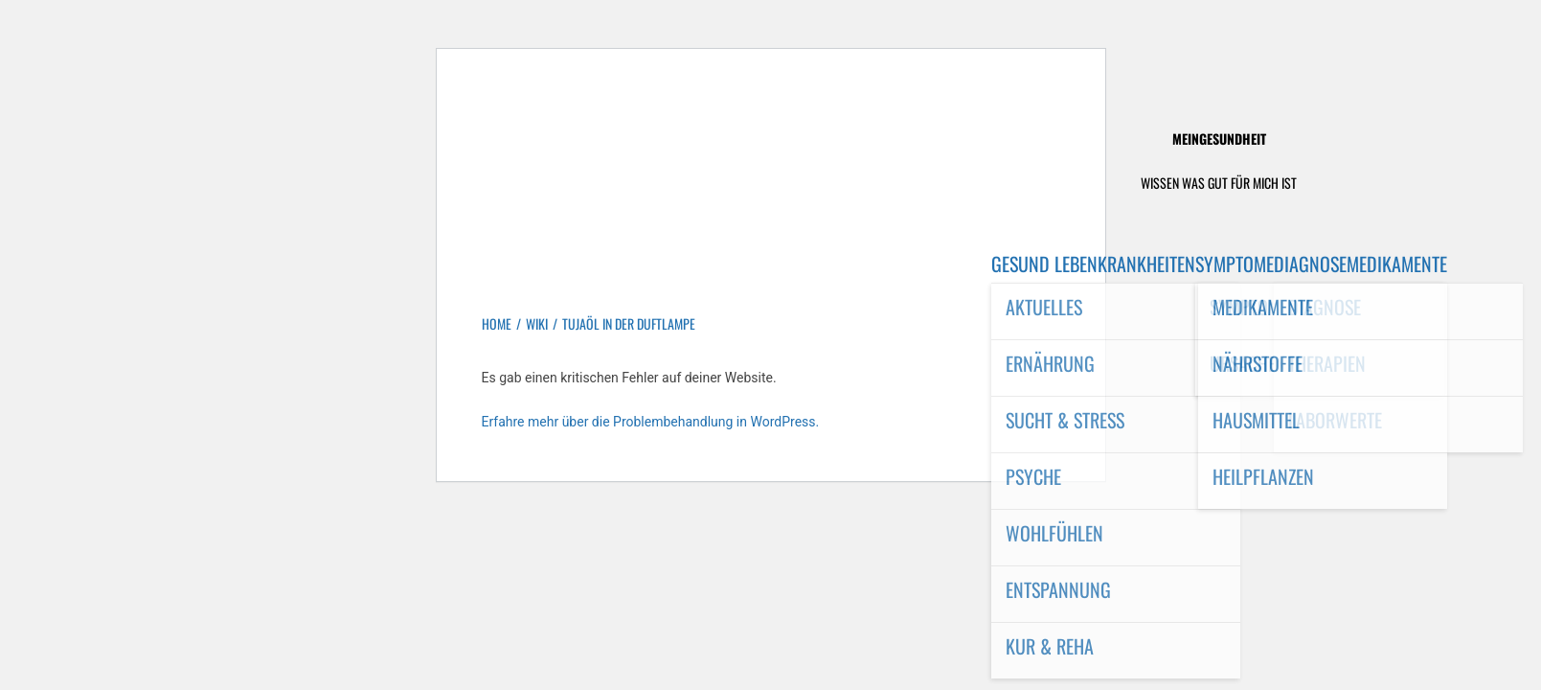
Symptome (1234, 263)
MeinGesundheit (1219, 138)
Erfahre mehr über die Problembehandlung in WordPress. (651, 421)
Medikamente (1397, 263)
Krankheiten (1146, 263)
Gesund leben (1044, 263)
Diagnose (1310, 263)
